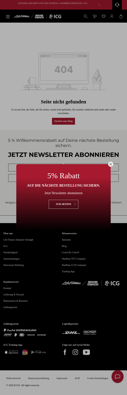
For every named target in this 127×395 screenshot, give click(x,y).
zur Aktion (63, 204)
